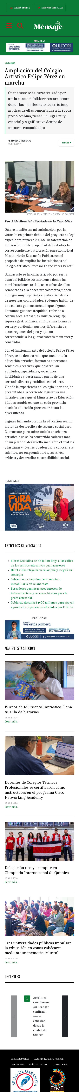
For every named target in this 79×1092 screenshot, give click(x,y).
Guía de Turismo (38, 1064)
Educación (10, 63)
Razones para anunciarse (48, 1058)
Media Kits (18, 1064)
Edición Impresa (19, 7)
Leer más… (12, 721)
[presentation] (14, 1016)
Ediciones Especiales (49, 7)
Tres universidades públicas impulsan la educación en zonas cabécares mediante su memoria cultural (38, 948)
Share (65, 142)
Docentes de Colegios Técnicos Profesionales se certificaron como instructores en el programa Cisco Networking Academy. (35, 790)
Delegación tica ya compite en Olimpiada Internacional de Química (37, 870)
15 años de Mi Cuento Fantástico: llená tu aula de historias (38, 709)
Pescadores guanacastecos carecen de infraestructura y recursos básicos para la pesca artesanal (39, 593)
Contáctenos (60, 1064)
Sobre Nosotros (20, 1058)
